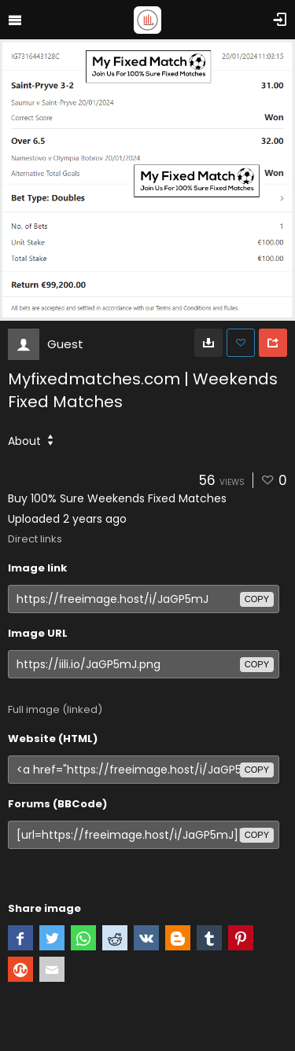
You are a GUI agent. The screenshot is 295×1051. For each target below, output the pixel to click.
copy (257, 599)
